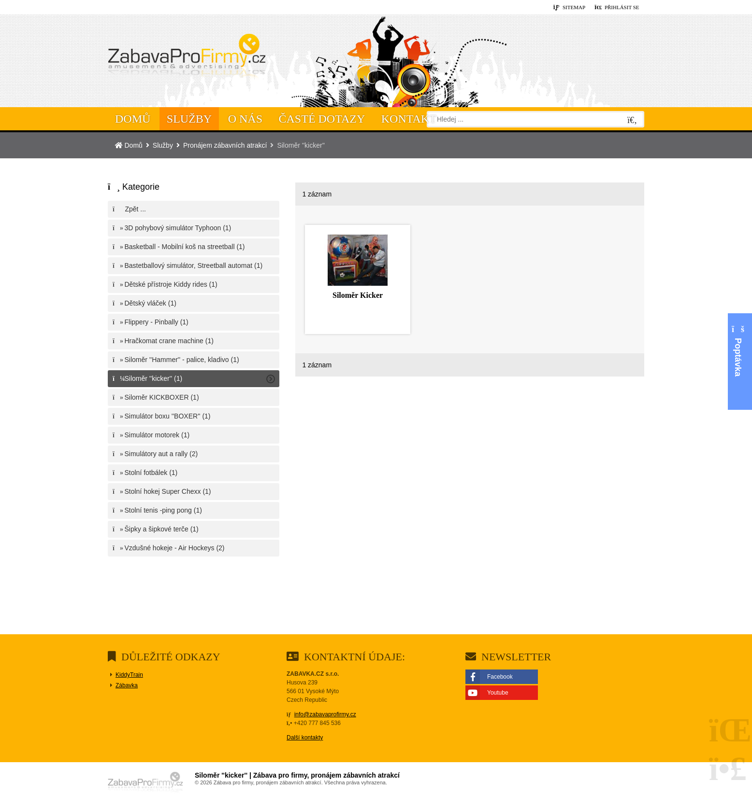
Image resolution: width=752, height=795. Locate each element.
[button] (617, 7)
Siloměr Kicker (358, 295)
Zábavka (127, 685)
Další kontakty (305, 737)
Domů (186, 58)
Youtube (497, 692)
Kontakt (408, 118)
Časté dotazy (322, 118)
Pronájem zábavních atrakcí (225, 145)
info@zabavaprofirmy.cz (325, 714)
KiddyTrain (129, 674)
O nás (245, 118)
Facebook (500, 676)
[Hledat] (632, 120)
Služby (189, 118)
